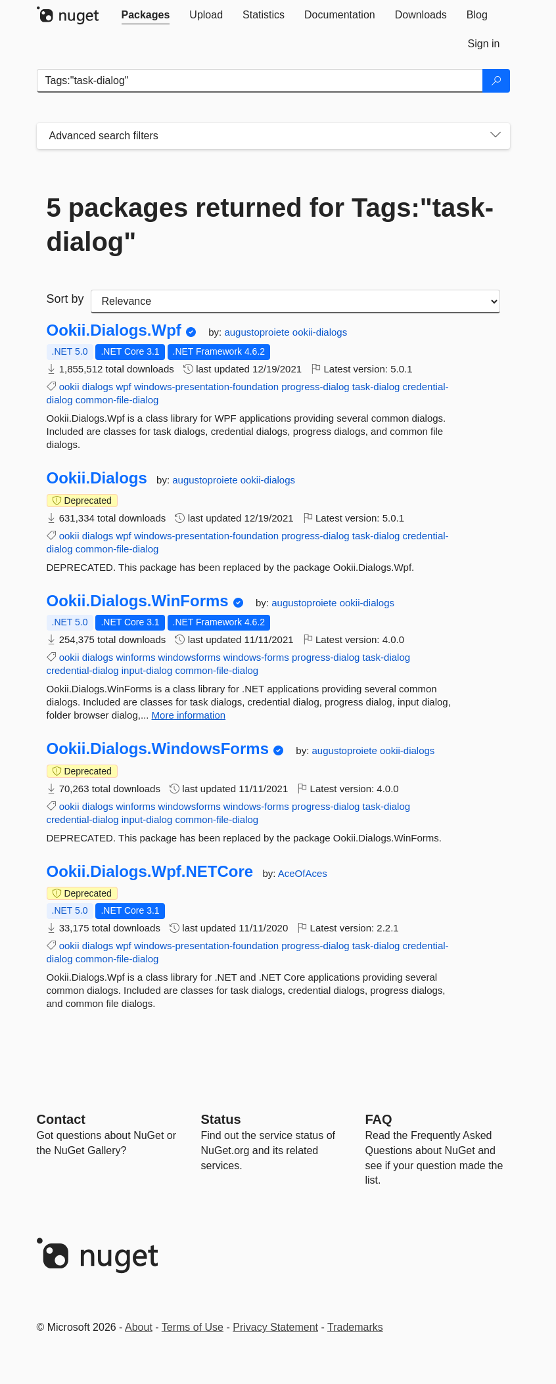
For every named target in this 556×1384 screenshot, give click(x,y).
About (138, 1327)
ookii (69, 386)
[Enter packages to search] (260, 81)
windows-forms (256, 657)
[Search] (496, 81)
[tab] (146, 15)
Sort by (65, 298)
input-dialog (147, 670)
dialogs (98, 386)
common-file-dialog (117, 399)
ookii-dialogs (319, 332)
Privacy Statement (275, 1327)
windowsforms (189, 657)
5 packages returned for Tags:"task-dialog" (270, 224)
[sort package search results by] (295, 301)
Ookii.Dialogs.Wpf (114, 330)
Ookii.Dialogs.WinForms (138, 601)
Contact (61, 1119)
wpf (123, 386)
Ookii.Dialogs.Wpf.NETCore (150, 871)
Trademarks (355, 1327)
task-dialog (376, 386)
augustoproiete (258, 332)
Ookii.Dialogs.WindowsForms (158, 749)
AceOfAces (302, 873)
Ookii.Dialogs (97, 478)
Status (221, 1119)
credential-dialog (83, 670)
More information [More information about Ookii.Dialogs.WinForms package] (189, 715)
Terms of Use (192, 1327)
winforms (135, 657)
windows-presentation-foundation (206, 386)
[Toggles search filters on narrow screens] (495, 136)
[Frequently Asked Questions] (378, 1119)
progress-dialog (315, 386)
